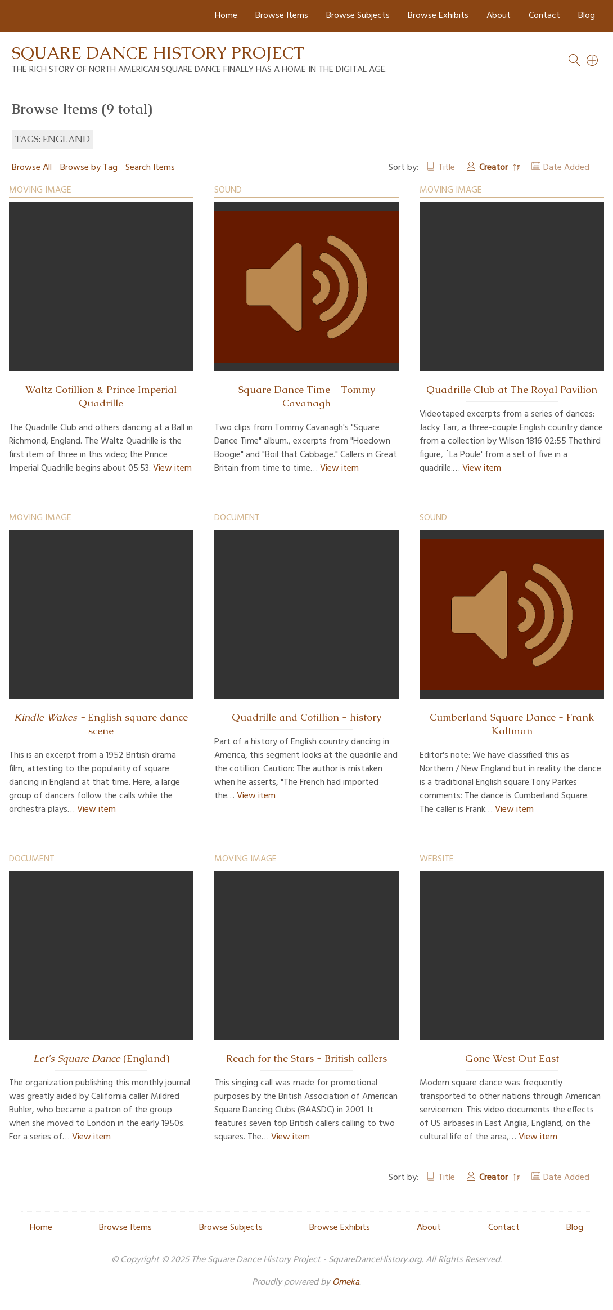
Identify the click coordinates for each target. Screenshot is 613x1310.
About (498, 15)
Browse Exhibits (438, 15)
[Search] (593, 60)
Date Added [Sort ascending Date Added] (566, 167)
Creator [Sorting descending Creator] (494, 167)
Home (226, 15)
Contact (544, 15)
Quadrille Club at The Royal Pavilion (511, 389)
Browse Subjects (358, 15)
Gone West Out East (512, 1058)
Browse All (32, 167)
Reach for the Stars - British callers (306, 1058)
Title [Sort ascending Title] (446, 167)
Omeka (345, 1282)
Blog (586, 15)
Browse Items (281, 15)
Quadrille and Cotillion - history (306, 717)
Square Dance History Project (158, 53)
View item (172, 468)
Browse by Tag (89, 167)
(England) (101, 1058)
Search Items (150, 167)
